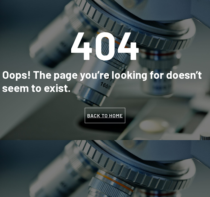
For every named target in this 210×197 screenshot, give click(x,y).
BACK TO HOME (105, 115)
